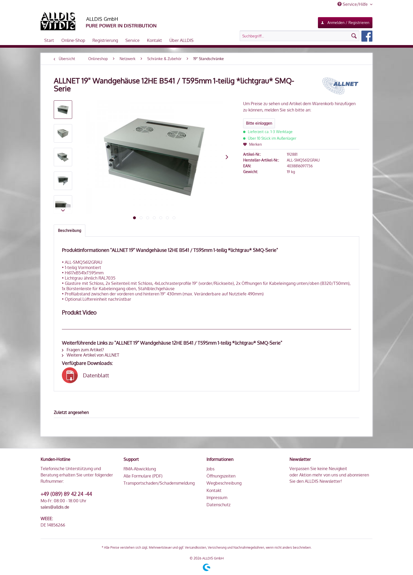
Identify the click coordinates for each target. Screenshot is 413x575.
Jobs (210, 468)
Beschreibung (69, 230)
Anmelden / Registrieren (345, 21)
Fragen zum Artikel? (83, 349)
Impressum (216, 497)
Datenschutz (218, 504)
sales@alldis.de (55, 507)
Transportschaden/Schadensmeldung (159, 483)
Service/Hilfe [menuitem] (353, 4)
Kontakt (214, 490)
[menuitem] (306, 36)
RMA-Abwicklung (140, 468)
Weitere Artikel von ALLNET (90, 355)
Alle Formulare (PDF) (143, 476)
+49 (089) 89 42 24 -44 (66, 494)
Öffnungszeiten (220, 476)
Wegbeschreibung (224, 483)
